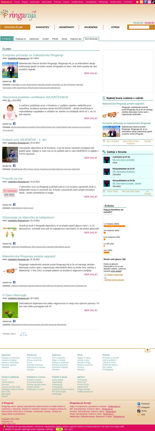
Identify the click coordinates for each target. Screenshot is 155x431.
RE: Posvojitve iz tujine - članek (127, 183)
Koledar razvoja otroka (36, 384)
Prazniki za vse (13, 178)
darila (26, 208)
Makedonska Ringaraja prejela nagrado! (29, 256)
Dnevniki (5, 384)
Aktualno (5, 367)
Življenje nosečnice (35, 365)
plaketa (38, 286)
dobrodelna (22, 127)
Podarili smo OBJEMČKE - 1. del (24, 139)
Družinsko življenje (60, 367)
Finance (66, 2)
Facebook (145, 404)
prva (82, 127)
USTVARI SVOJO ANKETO (114, 280)
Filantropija (56, 394)
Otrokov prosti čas (85, 365)
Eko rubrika (107, 367)
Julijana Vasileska (19, 286)
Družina (80, 367)
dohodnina (61, 325)
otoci (31, 208)
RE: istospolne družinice (124, 172)
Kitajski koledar (33, 387)
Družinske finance (110, 365)
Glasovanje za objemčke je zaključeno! (28, 217)
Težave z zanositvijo (10, 362)
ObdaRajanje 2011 (19, 169)
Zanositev (117, 174)
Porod (29, 362)
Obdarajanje (57, 384)
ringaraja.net (45, 169)
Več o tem (68, 429)
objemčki (76, 169)
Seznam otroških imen (11, 387)
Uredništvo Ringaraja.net (18, 58)
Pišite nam (81, 382)
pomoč (87, 127)
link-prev (20, 335)
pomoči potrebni (40, 325)
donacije (52, 325)
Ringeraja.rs (108, 414)
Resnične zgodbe (9, 365)
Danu (38, 127)
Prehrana (57, 2)
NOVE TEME (112, 191)
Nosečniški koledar (35, 382)
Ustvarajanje (57, 387)
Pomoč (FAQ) (83, 384)
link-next (26, 335)
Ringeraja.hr (111, 411)
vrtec (53, 127)
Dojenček (91, 27)
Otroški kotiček (116, 2)
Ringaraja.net (21, 39)
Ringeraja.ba (107, 409)
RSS (143, 415)
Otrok (115, 163)
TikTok (144, 411)
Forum (4, 380)
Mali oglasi (6, 394)
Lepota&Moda (91, 2)
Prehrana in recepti (111, 358)
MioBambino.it (114, 406)
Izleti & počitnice (109, 360)
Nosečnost (66, 27)
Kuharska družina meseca (63, 389)
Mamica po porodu (60, 365)
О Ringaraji (82, 380)
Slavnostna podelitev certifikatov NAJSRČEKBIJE (36, 97)
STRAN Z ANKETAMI (115, 275)
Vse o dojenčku (58, 358)
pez (69, 169)
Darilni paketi (47, 2)
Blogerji (25, 2)
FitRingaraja (103, 2)
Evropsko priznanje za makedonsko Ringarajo (33, 55)
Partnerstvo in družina (36, 367)
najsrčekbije (61, 127)
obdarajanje (31, 85)
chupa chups (33, 169)
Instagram (145, 407)
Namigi (64, 39)
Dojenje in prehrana (60, 362)
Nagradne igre (76, 39)
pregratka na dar (18, 85)
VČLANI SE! (149, 23)
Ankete (4, 396)
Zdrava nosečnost (34, 360)
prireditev (31, 127)
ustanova (76, 127)
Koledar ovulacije (34, 380)
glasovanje (41, 247)
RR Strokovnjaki (59, 392)
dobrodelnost (57, 169)
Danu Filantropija (30, 88)
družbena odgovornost (64, 286)
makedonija (55, 88)
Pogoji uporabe (83, 389)
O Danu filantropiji (14, 295)
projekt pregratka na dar (55, 85)
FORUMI (147, 141)
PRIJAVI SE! (138, 23)
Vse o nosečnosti (34, 358)
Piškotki (55, 39)
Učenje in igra (83, 360)
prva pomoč (8, 130)
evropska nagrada (75, 85)
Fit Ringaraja (108, 370)
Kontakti (45, 39)
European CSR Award (12, 88)
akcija (13, 127)
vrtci (66, 169)
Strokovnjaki (34, 2)
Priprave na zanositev (11, 358)
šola (69, 127)
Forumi (17, 2)
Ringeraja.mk (119, 416)
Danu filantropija (91, 39)
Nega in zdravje (58, 360)
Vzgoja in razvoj (84, 358)
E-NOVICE (128, 2)
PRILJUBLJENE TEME (131, 191)
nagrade (41, 85)
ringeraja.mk (44, 88)
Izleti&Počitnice (77, 2)
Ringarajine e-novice (35, 389)
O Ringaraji (6, 39)
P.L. (9, 100)
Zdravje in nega (83, 362)
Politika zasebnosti (85, 392)
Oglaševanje (34, 39)
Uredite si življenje (9, 360)
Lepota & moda (109, 362)
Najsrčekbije (57, 382)
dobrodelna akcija (62, 247)
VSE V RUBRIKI (112, 141)
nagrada (31, 286)
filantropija (46, 127)
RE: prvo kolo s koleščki (124, 160)
